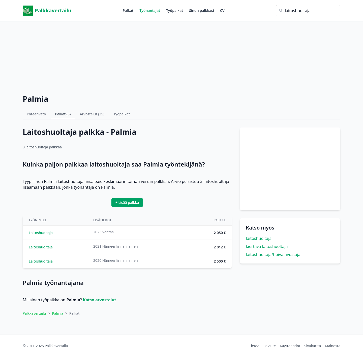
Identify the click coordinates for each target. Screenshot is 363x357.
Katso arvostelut (99, 300)
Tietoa (254, 345)
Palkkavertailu (47, 11)
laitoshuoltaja (258, 238)
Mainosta (332, 345)
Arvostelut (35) (92, 114)
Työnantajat (149, 10)
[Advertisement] (181, 56)
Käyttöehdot (290, 345)
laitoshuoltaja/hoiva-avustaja (273, 254)
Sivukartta (312, 345)
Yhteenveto (36, 114)
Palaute (269, 345)
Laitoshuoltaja (41, 232)
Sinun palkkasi (201, 10)
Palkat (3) (63, 114)
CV (222, 10)
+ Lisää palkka (127, 202)
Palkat (128, 10)
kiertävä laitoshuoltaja (267, 246)
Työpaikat (174, 10)
